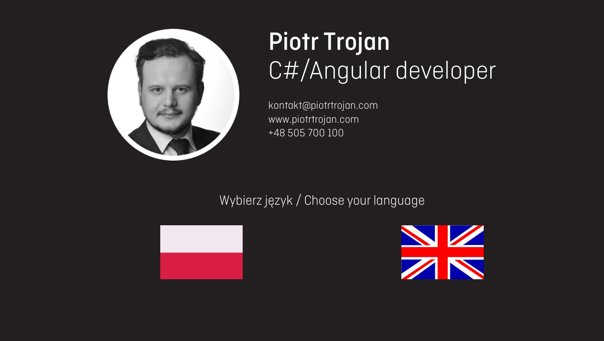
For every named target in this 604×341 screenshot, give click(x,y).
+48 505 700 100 (306, 133)
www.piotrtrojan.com (313, 119)
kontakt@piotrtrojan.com (323, 105)
